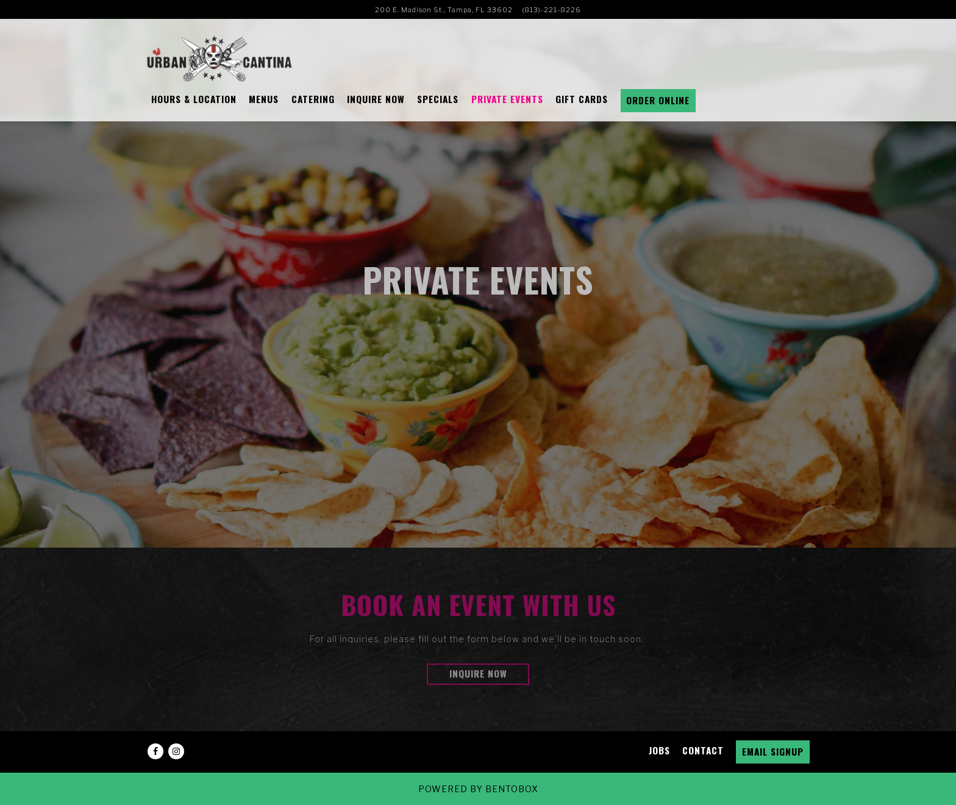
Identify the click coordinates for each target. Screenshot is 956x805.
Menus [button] (264, 99)
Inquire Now (478, 673)
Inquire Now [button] (376, 99)
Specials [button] (437, 99)
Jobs (659, 750)
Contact (703, 750)
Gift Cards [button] (581, 99)
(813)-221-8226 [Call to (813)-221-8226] (551, 9)
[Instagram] (176, 751)
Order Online (658, 100)
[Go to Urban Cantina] (444, 10)
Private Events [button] (507, 99)
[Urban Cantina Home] (219, 57)
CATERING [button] (313, 99)
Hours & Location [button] (194, 99)
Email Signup (773, 751)
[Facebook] (155, 751)
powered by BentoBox (478, 789)
